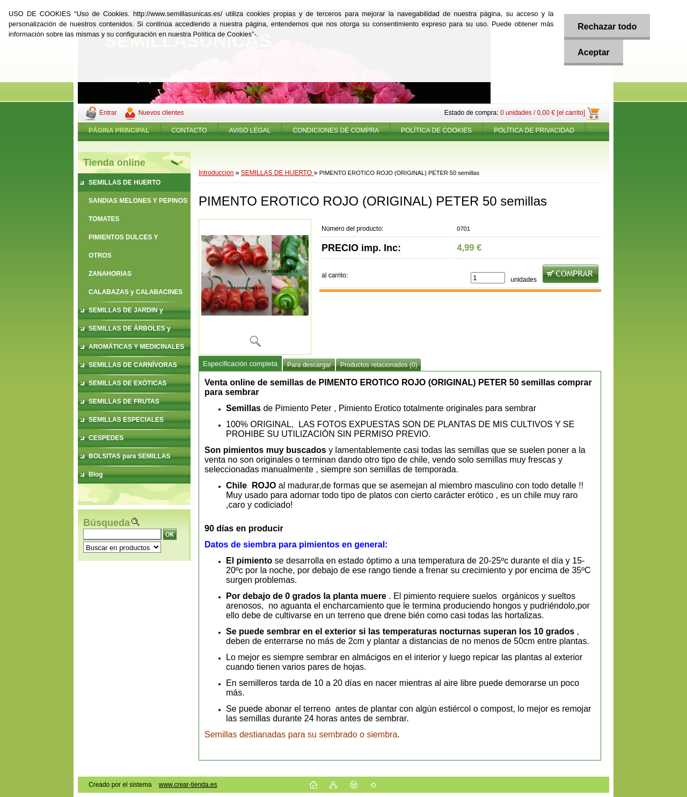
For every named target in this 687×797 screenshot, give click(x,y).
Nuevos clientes (161, 112)
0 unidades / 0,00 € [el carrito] (542, 112)
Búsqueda (106, 522)
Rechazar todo (607, 26)
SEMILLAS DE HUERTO (277, 173)
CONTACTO (189, 130)
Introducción (216, 173)
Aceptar (594, 52)
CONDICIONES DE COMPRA (336, 130)
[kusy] (488, 277)
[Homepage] (119, 130)
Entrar (108, 112)
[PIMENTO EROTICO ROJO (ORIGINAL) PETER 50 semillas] (255, 287)
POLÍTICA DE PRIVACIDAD (534, 130)
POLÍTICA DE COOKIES (436, 130)
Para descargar (309, 365)
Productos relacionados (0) (378, 365)
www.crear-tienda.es (188, 784)
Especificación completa (240, 364)
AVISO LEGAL (250, 130)
